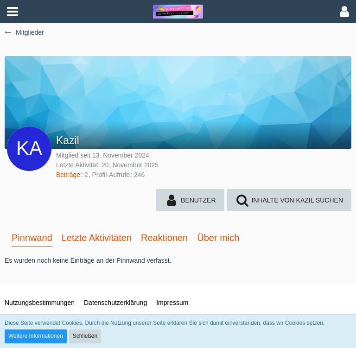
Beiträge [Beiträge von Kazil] (68, 174)
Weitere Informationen (35, 336)
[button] (12, 11)
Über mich (218, 238)
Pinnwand (32, 238)
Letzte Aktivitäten (97, 238)
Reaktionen (164, 238)
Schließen (85, 336)
